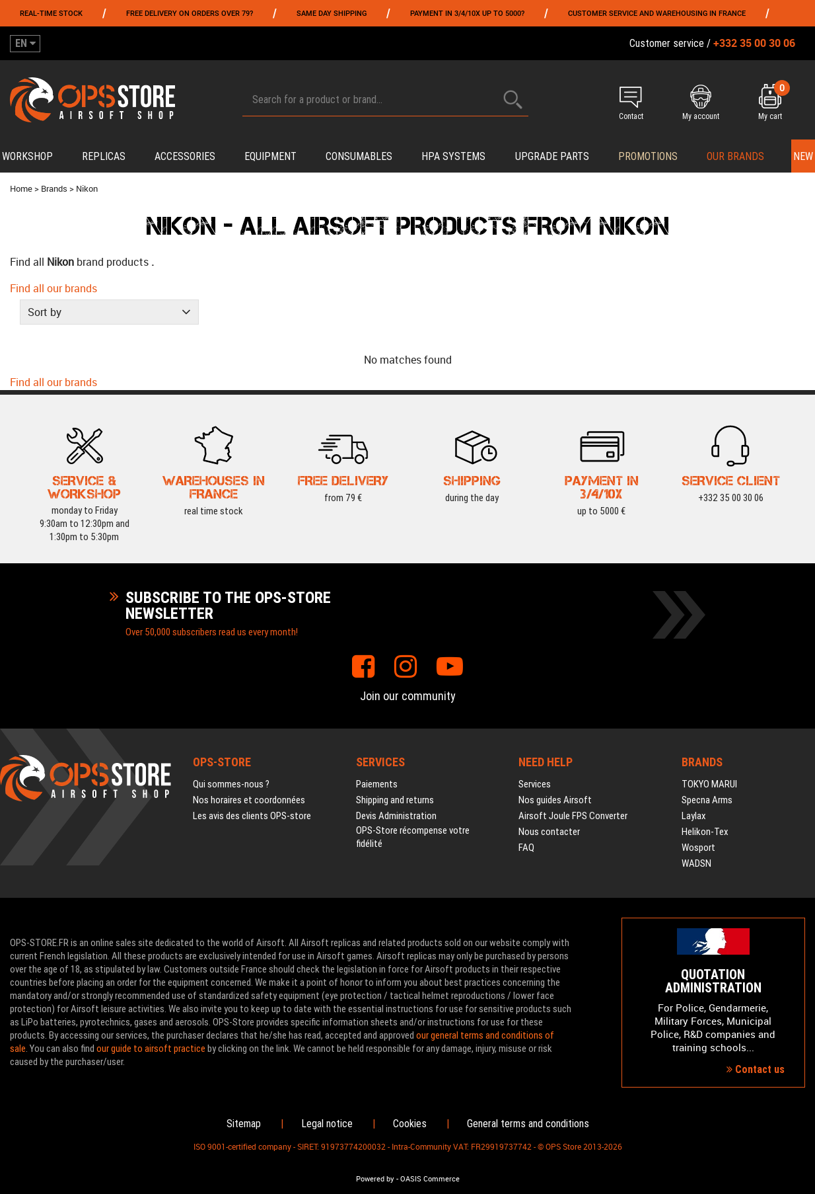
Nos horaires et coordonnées (249, 800)
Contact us (755, 1069)
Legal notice (327, 1123)
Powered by (375, 1178)
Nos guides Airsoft (555, 800)
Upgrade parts (552, 156)
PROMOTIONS (648, 156)
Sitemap (244, 1123)
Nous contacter (549, 832)
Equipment (270, 156)
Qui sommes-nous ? (231, 784)
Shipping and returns (395, 800)
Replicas (103, 156)
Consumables (359, 156)
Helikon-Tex (705, 832)
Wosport (698, 848)
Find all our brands (53, 288)
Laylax (694, 816)
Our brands (735, 156)
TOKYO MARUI (709, 784)
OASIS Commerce (430, 1178)
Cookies (410, 1123)
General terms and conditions (528, 1123)
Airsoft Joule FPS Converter (572, 816)
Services (534, 784)
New (803, 156)
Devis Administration (396, 816)
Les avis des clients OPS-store (252, 816)
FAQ (526, 848)
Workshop (27, 156)
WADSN (696, 863)
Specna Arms (707, 800)
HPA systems (453, 156)
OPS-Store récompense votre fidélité (413, 837)
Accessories (185, 156)
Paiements (377, 784)
